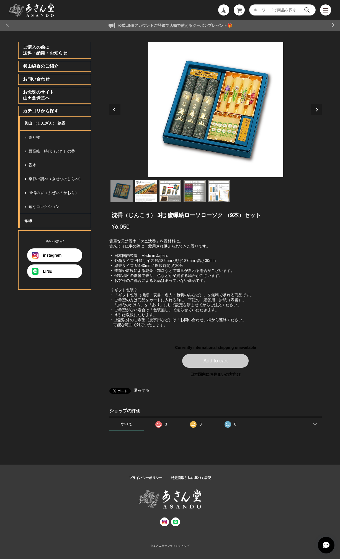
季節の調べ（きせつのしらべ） (56, 179)
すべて (126, 424)
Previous (114, 109)
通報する (142, 390)
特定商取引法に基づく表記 (191, 478)
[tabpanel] (215, 109)
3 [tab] (170, 191)
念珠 (28, 220)
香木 (32, 165)
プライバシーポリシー (145, 478)
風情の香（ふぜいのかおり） (54, 192)
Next (316, 109)
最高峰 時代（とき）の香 (52, 151)
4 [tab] (195, 191)
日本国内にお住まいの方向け (215, 374)
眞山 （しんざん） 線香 (44, 123)
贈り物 (34, 137)
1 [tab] (121, 191)
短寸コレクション (44, 206)
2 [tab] (146, 191)
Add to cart (215, 361)
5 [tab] (219, 191)
